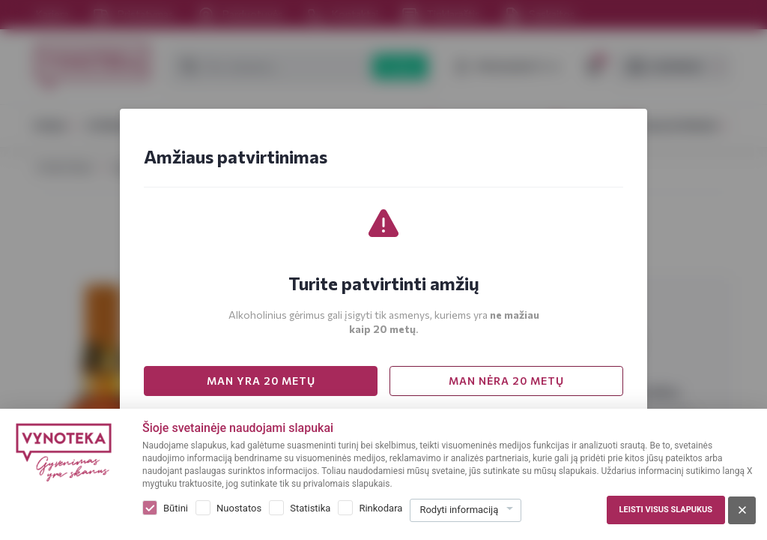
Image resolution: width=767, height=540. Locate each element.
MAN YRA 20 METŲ (261, 380)
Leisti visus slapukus (665, 509)
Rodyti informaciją (458, 509)
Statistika (310, 508)
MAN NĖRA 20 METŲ (506, 380)
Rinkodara (380, 508)
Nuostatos (238, 508)
